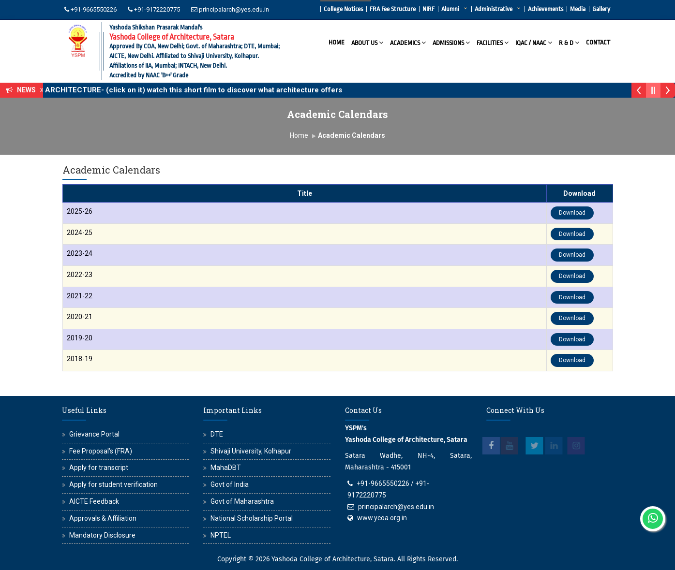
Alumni (450, 9)
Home (337, 42)
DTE (216, 434)
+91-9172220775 (157, 9)
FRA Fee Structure (393, 9)
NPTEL (220, 535)
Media (577, 9)
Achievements (545, 9)
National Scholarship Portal (251, 518)
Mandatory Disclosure (102, 535)
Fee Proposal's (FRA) (100, 451)
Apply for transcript (98, 467)
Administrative (493, 9)
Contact (598, 42)
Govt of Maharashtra (242, 501)
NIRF (428, 9)
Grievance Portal (94, 434)
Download (572, 212)
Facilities (493, 42)
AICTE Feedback (94, 501)
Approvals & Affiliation (102, 518)
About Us (367, 42)
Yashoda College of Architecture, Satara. (333, 559)
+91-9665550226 (94, 9)
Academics (408, 42)
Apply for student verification (113, 484)
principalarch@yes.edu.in (234, 9)
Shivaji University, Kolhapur (250, 451)
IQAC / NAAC (533, 42)
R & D (569, 42)
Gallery (601, 9)
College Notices (343, 9)
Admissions (451, 42)
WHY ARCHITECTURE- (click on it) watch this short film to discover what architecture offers (189, 90)
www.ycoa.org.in (382, 518)
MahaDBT (225, 467)
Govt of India (229, 484)
